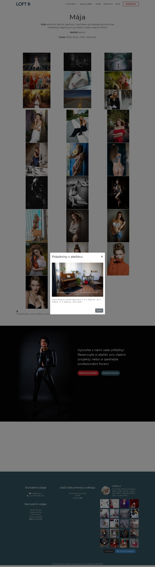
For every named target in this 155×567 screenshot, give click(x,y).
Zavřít (99, 310)
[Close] (102, 257)
